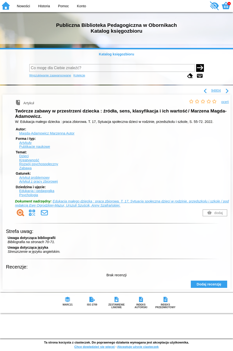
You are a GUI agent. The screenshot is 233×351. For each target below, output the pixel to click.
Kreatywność (29, 160)
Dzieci (24, 156)
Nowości (23, 6)
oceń (225, 102)
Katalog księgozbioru (116, 54)
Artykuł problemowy (34, 177)
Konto (81, 6)
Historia (44, 6)
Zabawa (25, 168)
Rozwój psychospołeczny (38, 164)
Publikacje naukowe (34, 147)
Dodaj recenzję (209, 284)
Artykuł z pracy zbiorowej (38, 181)
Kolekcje (79, 75)
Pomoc (63, 6)
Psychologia (28, 195)
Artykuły (25, 143)
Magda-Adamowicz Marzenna (46, 133)
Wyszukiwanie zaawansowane (50, 75)
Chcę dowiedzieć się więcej (94, 347)
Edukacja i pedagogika (36, 191)
